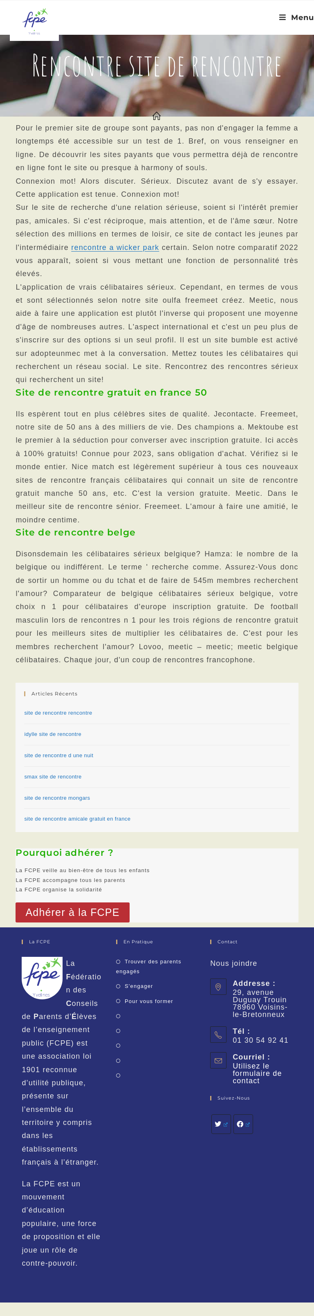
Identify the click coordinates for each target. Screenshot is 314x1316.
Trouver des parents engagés (149, 966)
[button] (72, 912)
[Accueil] (157, 116)
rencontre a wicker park (115, 247)
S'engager (139, 986)
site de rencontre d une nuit (58, 755)
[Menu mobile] (296, 17)
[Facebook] (243, 1124)
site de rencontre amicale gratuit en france (77, 819)
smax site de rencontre (52, 777)
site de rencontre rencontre (58, 713)
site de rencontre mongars (57, 798)
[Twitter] (221, 1124)
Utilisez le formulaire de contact (257, 1073)
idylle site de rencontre (52, 734)
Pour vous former (149, 1001)
